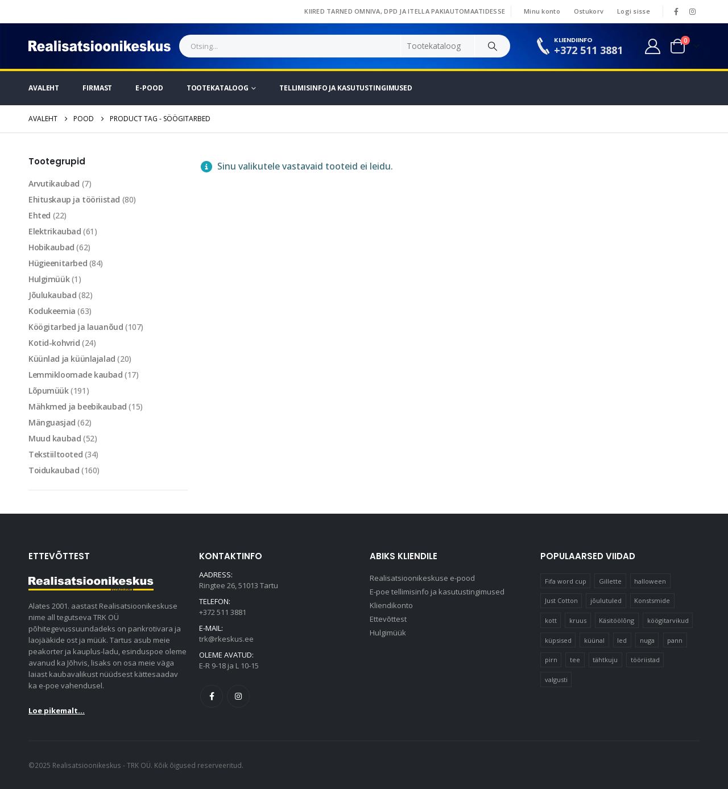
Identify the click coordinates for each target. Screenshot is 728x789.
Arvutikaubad (54, 183)
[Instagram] (692, 11)
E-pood (149, 88)
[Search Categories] (438, 46)
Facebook (211, 696)
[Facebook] (676, 11)
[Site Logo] (99, 46)
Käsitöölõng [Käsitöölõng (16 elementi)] (616, 620)
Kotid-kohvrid (54, 342)
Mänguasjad (52, 422)
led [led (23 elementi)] (622, 640)
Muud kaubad (54, 438)
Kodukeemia (52, 310)
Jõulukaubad (52, 295)
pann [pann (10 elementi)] (674, 640)
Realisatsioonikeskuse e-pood (422, 578)
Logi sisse (633, 11)
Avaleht (43, 88)
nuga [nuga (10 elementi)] (647, 640)
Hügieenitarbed (57, 263)
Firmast (97, 88)
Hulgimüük (48, 279)
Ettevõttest (388, 619)
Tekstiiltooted (55, 454)
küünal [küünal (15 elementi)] (594, 640)
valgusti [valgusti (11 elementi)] (556, 679)
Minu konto (542, 11)
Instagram (238, 696)
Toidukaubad (53, 470)
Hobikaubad (51, 247)
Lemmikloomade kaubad (75, 374)
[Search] (492, 46)
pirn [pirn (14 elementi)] (551, 659)
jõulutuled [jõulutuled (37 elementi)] (606, 600)
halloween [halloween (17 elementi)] (650, 581)
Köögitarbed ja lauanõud (75, 326)
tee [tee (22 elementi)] (575, 659)
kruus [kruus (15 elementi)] (577, 620)
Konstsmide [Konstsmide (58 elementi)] (652, 600)
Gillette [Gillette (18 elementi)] (610, 581)
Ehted (39, 215)
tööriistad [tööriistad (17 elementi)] (645, 659)
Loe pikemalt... (56, 710)
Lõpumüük (48, 390)
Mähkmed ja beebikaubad (77, 406)
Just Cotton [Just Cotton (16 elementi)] (561, 600)
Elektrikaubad (54, 231)
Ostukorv (588, 11)
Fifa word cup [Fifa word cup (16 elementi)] (565, 581)
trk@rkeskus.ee (226, 639)
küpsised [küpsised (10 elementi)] (558, 640)
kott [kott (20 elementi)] (551, 620)
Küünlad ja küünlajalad (71, 358)
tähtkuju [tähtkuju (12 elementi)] (605, 659)
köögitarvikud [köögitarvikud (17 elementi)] (668, 620)
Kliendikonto (391, 605)
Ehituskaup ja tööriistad (74, 199)
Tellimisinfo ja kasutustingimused (345, 88)
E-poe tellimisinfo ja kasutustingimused (437, 591)
